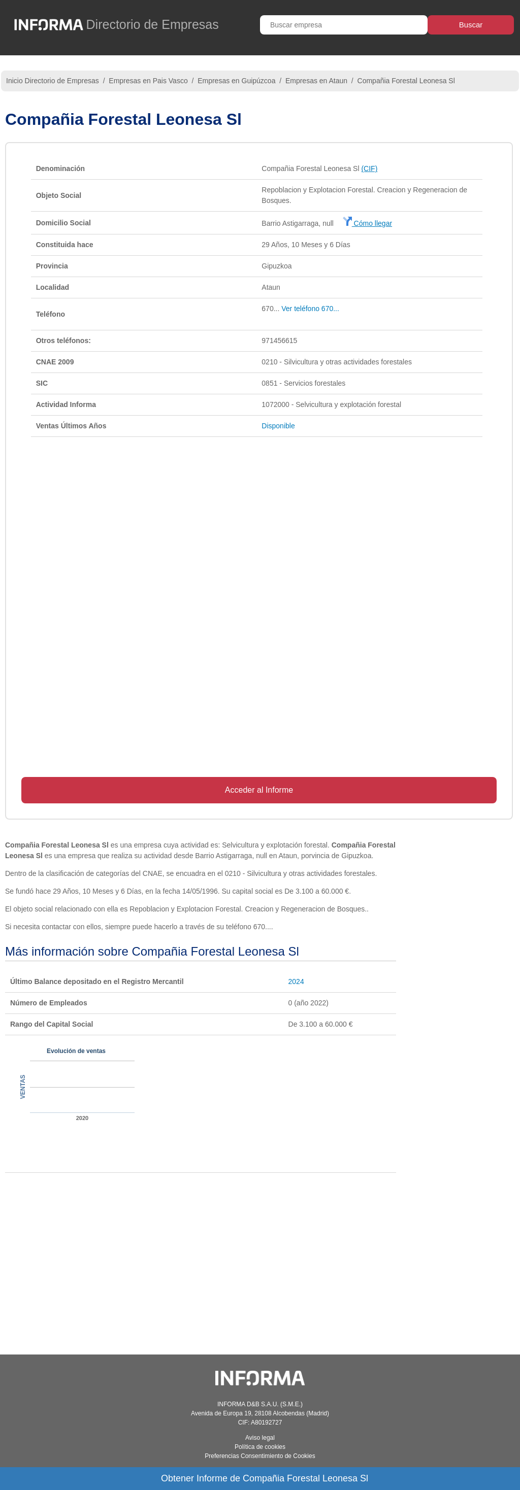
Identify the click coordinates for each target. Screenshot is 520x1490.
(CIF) (369, 168)
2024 (296, 981)
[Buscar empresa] (344, 25)
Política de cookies (260, 1446)
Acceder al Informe (259, 790)
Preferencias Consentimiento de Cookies (260, 1456)
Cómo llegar (367, 223)
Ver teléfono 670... (310, 308)
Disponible (278, 426)
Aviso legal (260, 1437)
